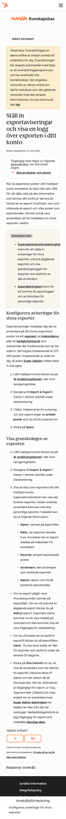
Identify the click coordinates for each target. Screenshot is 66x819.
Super (28, 361)
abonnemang (19, 164)
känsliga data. (36, 722)
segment (30, 336)
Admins (37, 361)
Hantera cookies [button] (30, 797)
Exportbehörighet (30, 286)
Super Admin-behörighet (30, 702)
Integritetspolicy (31, 790)
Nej (33, 738)
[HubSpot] (5, 5)
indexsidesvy (50, 336)
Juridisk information (33, 783)
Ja (15, 738)
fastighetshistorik (28, 341)
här (18, 104)
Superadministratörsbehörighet (39, 244)
